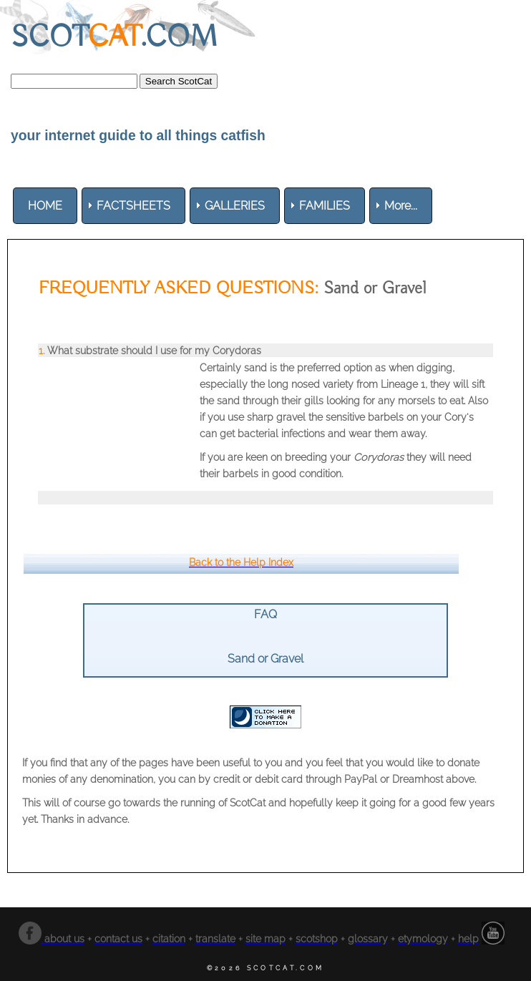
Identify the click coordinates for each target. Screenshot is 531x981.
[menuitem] (45, 205)
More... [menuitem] (400, 206)
